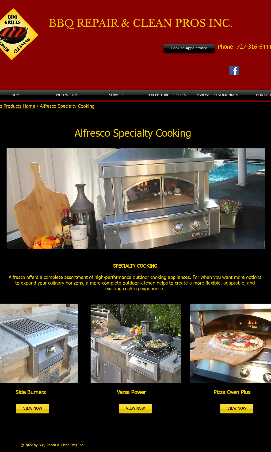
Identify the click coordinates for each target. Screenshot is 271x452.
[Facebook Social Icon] (234, 70)
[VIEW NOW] (32, 408)
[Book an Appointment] (189, 48)
